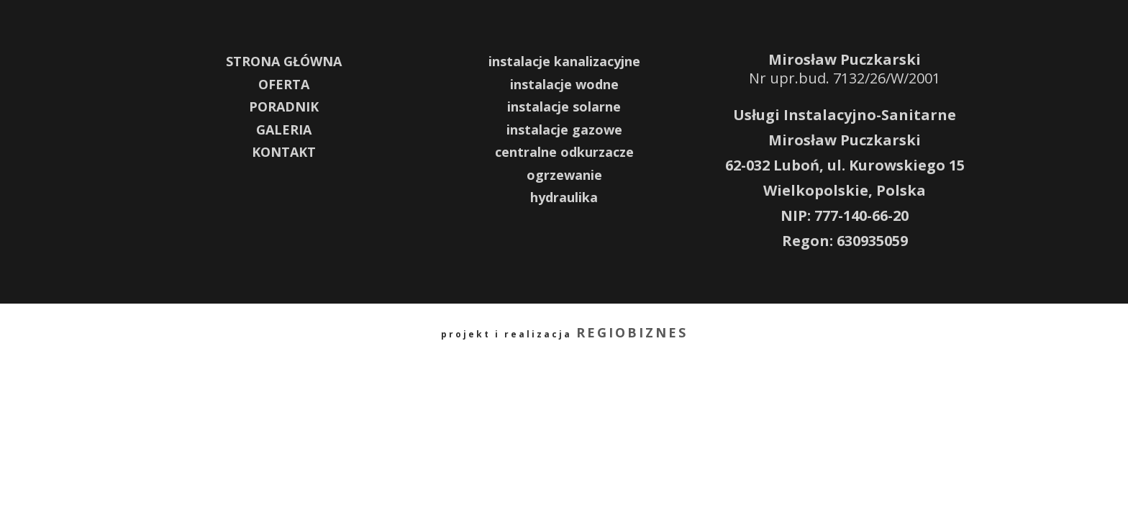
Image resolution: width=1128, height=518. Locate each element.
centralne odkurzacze (564, 151)
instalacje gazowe (564, 129)
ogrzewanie (564, 174)
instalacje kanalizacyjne (564, 61)
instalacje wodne (564, 84)
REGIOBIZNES (632, 332)
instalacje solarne (564, 106)
